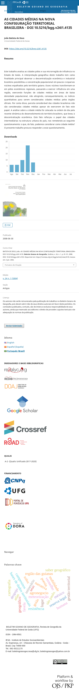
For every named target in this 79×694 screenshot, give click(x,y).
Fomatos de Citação (13, 265)
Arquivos (16, 10)
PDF (9, 225)
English (10, 342)
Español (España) (15, 346)
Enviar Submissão (14, 325)
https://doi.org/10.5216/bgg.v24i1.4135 (28, 48)
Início (6, 10)
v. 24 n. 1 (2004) (29, 10)
